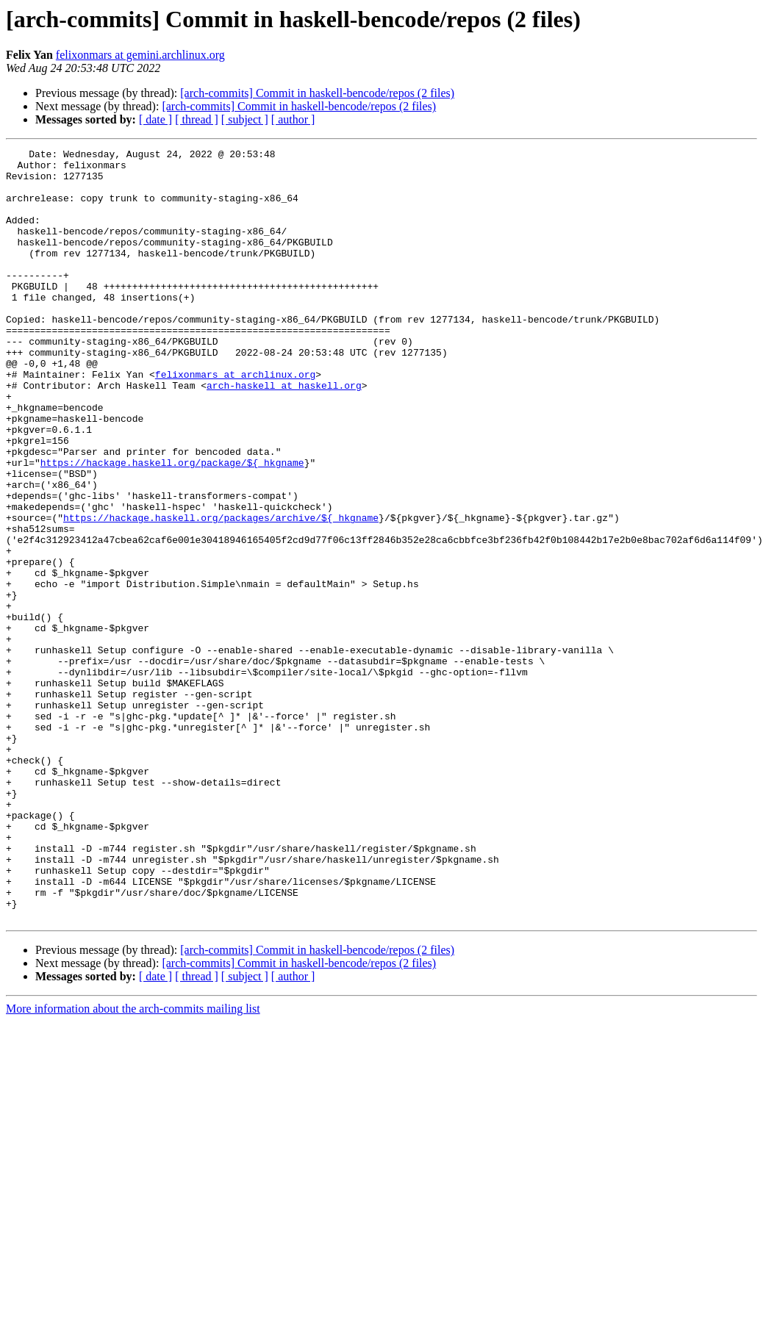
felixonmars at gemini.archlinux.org (140, 55)
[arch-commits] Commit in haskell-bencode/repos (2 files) (317, 93)
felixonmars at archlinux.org (235, 420)
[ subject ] (244, 119)
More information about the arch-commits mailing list (133, 1163)
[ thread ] (196, 119)
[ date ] (155, 119)
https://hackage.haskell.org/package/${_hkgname (172, 526)
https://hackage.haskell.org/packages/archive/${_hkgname (221, 592)
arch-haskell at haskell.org (284, 433)
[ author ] (293, 119)
